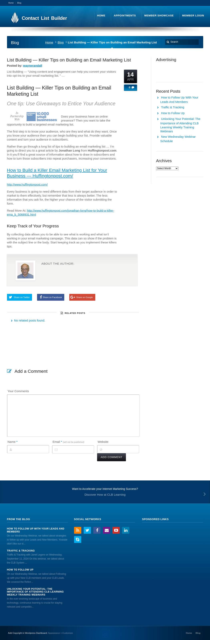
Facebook (96, 530)
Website (103, 441)
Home (49, 42)
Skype (77, 539)
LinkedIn (125, 530)
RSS (77, 530)
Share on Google (84, 297)
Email (68, 441)
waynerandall (32, 65)
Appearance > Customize (60, 633)
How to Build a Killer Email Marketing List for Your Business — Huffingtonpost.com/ (57, 173)
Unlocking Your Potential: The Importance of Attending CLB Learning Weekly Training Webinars (35, 592)
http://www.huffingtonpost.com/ (27, 184)
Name (13, 441)
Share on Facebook (52, 297)
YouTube (116, 530)
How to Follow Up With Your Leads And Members (35, 530)
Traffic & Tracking (172, 107)
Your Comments (18, 391)
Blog (61, 42)
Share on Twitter (22, 297)
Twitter (87, 530)
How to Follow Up (173, 113)
